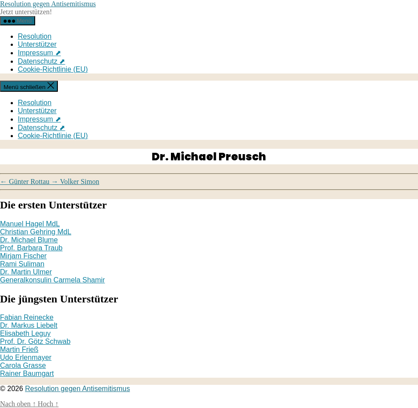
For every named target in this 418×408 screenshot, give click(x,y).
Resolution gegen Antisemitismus (48, 4)
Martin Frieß (19, 349)
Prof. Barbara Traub (31, 248)
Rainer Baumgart (27, 373)
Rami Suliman (22, 264)
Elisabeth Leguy (25, 333)
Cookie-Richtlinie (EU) (53, 69)
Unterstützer (37, 44)
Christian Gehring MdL (35, 232)
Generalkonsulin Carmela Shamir (52, 280)
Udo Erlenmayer (26, 357)
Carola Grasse (23, 365)
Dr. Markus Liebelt (28, 325)
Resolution (35, 36)
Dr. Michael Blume (29, 240)
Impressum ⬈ (39, 53)
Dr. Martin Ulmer (26, 272)
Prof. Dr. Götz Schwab (35, 341)
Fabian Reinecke (26, 317)
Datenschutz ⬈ (41, 61)
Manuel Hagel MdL (30, 224)
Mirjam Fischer (23, 256)
